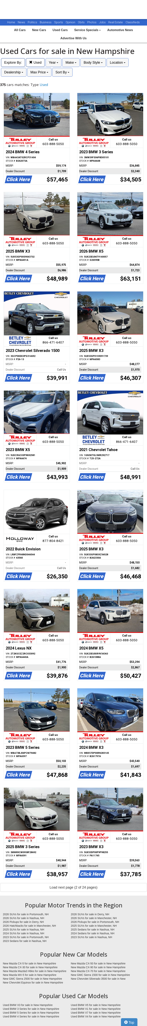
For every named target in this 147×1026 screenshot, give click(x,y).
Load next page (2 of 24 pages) (73, 887)
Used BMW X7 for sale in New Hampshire (96, 1012)
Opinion (71, 22)
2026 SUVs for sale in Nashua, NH (23, 918)
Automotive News (120, 30)
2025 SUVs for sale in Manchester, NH (94, 925)
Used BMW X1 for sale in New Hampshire (96, 1008)
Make (70, 62)
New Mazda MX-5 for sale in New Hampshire (29, 974)
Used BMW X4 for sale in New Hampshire (96, 1016)
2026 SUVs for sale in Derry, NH (90, 914)
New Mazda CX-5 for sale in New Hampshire (29, 963)
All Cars (19, 30)
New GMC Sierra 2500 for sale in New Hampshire (32, 978)
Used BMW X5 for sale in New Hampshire (96, 1005)
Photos (92, 22)
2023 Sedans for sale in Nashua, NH (24, 941)
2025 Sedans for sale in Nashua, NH (92, 929)
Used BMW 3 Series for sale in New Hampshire (31, 1008)
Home (11, 22)
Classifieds (133, 22)
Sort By (62, 72)
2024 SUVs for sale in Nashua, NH (23, 933)
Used (35, 62)
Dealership (13, 72)
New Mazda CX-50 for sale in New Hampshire (98, 963)
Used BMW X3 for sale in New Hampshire (28, 1005)
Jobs (102, 22)
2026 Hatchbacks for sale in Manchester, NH (29, 925)
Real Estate (116, 22)
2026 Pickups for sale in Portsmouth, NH (95, 921)
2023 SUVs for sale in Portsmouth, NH (26, 937)
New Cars (39, 30)
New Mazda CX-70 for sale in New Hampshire (98, 971)
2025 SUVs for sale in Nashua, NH (23, 929)
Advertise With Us (73, 38)
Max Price (39, 72)
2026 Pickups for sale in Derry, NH (23, 921)
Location (117, 62)
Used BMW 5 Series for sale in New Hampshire (31, 1012)
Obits (81, 22)
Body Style (93, 62)
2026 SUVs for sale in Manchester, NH (94, 918)
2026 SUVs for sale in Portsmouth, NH (26, 914)
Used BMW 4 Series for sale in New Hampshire (31, 1016)
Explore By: (13, 62)
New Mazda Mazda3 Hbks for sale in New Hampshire (34, 971)
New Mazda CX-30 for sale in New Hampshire (30, 967)
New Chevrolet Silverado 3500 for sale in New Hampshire (98, 979)
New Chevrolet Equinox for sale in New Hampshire (33, 982)
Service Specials (87, 30)
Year (53, 62)
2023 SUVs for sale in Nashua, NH (91, 937)
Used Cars (60, 30)
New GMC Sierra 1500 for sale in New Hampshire (100, 974)
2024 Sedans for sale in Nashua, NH (92, 933)
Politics (32, 22)
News (21, 22)
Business (46, 22)
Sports (59, 22)
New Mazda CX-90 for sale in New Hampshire (98, 967)
